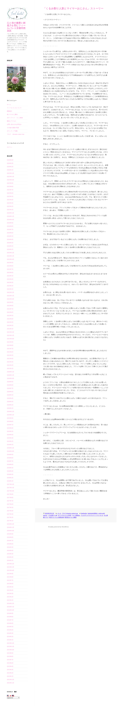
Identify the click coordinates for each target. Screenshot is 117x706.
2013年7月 (10, 660)
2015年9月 (10, 573)
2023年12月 (10, 252)
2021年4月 (10, 358)
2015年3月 (10, 593)
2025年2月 (10, 206)
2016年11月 (10, 527)
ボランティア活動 (12, 131)
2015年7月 (10, 580)
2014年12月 (10, 603)
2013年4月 (10, 666)
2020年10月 (10, 378)
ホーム (9, 104)
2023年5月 (10, 276)
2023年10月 (10, 259)
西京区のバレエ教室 (70, 517)
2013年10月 (10, 650)
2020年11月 (10, 375)
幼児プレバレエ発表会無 (56, 517)
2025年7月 (10, 190)
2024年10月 (10, 219)
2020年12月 (10, 372)
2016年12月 (10, 524)
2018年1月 (10, 481)
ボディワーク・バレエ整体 (15, 118)
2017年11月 (10, 487)
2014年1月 (10, 640)
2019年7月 (10, 425)
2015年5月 (10, 587)
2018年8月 (10, 458)
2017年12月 (10, 484)
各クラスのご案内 (12, 114)
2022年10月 (10, 299)
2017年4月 (10, 511)
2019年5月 (10, 431)
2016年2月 (10, 557)
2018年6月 (10, 464)
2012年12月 (10, 679)
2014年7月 (10, 620)
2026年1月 (10, 170)
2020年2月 (10, 405)
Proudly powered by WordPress (58, 527)
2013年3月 (10, 669)
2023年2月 (10, 286)
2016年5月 (10, 547)
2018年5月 (10, 468)
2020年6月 (10, 391)
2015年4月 (10, 590)
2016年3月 (10, 554)
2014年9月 (10, 613)
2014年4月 (10, 630)
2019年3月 (10, 438)
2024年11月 (10, 216)
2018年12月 (10, 448)
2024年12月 (10, 213)
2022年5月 (10, 315)
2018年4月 (10, 471)
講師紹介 (9, 111)
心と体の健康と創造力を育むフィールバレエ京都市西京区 (16, 26)
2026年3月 (10, 163)
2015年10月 (10, 570)
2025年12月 (10, 173)
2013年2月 (10, 673)
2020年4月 (10, 398)
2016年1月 (10, 560)
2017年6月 (10, 504)
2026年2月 (10, 166)
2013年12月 (10, 643)
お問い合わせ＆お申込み (14, 124)
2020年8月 (10, 385)
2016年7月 (10, 540)
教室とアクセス (11, 121)
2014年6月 (10, 623)
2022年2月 (10, 325)
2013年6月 (10, 663)
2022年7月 (10, 309)
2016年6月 (10, 544)
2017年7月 (10, 501)
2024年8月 (10, 226)
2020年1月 (10, 408)
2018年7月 (10, 461)
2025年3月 (10, 203)
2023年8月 (10, 266)
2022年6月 (10, 312)
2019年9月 (10, 418)
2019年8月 (10, 421)
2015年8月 (10, 577)
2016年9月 (10, 534)
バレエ (59, 513)
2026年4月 (10, 160)
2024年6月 (10, 233)
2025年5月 (10, 196)
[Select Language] (13, 698)
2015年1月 (10, 600)
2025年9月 (10, 183)
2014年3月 (10, 633)
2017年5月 (10, 507)
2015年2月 (10, 597)
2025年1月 (10, 209)
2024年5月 (10, 236)
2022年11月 (10, 296)
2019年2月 (10, 441)
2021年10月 (10, 339)
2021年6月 (10, 352)
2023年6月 (10, 272)
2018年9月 (10, 454)
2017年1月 (10, 521)
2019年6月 (10, 428)
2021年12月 (10, 332)
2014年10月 (10, 610)
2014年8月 (10, 617)
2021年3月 (10, 362)
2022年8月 (10, 305)
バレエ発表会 (76, 515)
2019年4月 (10, 434)
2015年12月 (10, 564)
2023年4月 (10, 279)
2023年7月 (10, 269)
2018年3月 (10, 474)
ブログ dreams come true (15, 134)
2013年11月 (10, 646)
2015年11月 (10, 567)
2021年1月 (10, 368)
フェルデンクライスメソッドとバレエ (92, 515)
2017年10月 (10, 491)
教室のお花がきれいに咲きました (17, 65)
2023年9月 (10, 262)
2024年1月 (10, 249)
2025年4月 (10, 200)
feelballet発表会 (93, 513)
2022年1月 (10, 329)
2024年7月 (10, 229)
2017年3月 (10, 514)
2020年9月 (10, 382)
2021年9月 (10, 342)
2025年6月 (10, 193)
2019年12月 (10, 411)
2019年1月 (10, 444)
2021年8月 (10, 345)
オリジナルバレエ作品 (64, 515)
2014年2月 (10, 636)
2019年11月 (10, 415)
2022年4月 (10, 319)
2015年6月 (10, 583)
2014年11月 (10, 607)
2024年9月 (10, 223)
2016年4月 (10, 550)
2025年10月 (10, 180)
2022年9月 (10, 302)
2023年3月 (10, 282)
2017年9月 (10, 494)
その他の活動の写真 (13, 127)
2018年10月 (10, 451)
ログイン (9, 147)
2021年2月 (10, 365)
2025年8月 (10, 186)
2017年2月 (10, 517)
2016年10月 (10, 530)
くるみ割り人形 (52, 515)
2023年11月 (10, 256)
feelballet (84, 513)
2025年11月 (10, 176)
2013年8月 (10, 656)
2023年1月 (10, 289)
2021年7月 (10, 348)
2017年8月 (10, 497)
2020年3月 (10, 401)
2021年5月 (10, 355)
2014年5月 (10, 626)
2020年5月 (10, 395)
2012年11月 (10, 683)
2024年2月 (10, 246)
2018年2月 (10, 478)
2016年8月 (10, 537)
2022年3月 (10, 322)
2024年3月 (10, 243)
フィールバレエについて (14, 108)
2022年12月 (10, 292)
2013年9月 (10, 653)
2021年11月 (10, 335)
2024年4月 (10, 239)
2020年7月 (10, 388)
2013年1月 (10, 676)
